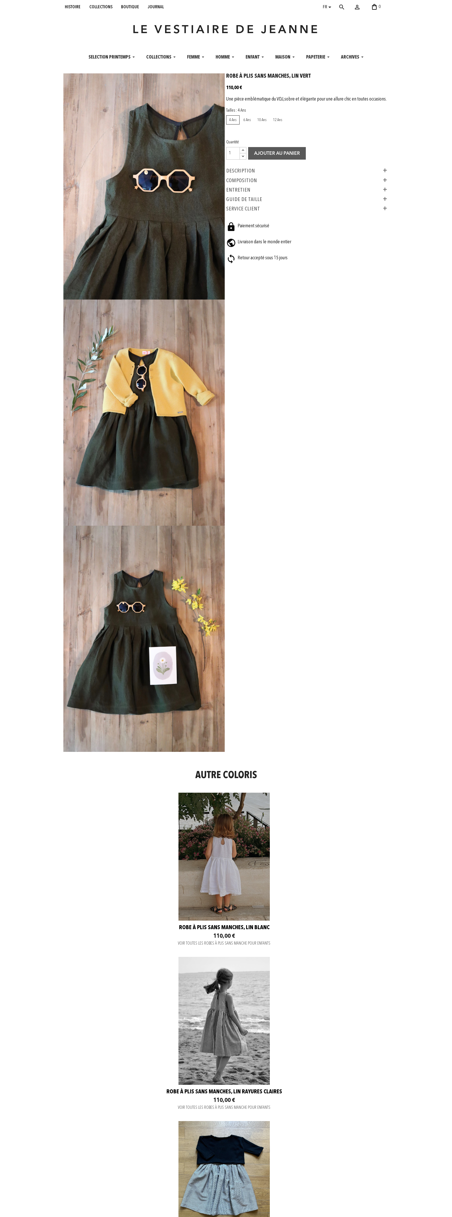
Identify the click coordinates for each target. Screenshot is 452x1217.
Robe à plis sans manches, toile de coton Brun (226, 1085)
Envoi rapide (140, 1173)
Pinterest (200, 1173)
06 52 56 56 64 (358, 1210)
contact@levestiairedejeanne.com (311, 1210)
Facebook (201, 1166)
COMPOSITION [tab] (245, 203)
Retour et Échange (144, 1180)
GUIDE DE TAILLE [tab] (248, 222)
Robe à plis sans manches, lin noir (117, 1081)
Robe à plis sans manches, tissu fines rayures (334, 914)
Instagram (201, 1159)
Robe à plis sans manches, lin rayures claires (226, 914)
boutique (130, 7)
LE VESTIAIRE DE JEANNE (226, 35)
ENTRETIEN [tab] (242, 212)
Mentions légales (143, 1195)
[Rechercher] (350, 7)
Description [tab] (244, 193)
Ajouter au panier (281, 176)
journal (156, 7)
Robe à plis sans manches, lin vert (334, 1081)
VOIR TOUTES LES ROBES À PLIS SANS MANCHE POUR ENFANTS (117, 926)
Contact (136, 1159)
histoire (73, 7)
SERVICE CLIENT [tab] (247, 231)
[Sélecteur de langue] (328, 7)
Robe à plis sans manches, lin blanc (117, 911)
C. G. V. (136, 1188)
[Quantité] (237, 176)
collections (101, 7)
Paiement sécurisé (144, 1166)
